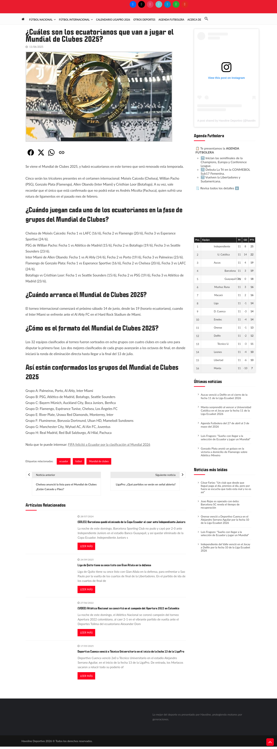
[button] (208, 18)
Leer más (86, 547)
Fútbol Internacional (74, 19)
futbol (79, 461)
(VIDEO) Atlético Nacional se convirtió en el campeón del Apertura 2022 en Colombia (128, 610)
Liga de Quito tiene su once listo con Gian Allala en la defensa (114, 566)
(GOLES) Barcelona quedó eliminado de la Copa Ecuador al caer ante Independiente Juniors (131, 522)
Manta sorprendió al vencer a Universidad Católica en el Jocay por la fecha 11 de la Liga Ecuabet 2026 (226, 410)
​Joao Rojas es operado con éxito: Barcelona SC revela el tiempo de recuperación (221, 505)
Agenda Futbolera (171, 19)
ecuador (63, 461)
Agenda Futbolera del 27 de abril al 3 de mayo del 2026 (225, 424)
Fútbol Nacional (41, 19)
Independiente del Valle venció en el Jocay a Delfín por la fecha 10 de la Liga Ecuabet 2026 (224, 550)
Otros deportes (144, 19)
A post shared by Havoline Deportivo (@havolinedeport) (231, 120)
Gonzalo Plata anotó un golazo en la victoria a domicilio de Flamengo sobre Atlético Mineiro (224, 452)
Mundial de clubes (100, 461)
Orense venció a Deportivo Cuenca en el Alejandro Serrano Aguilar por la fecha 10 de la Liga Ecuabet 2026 (225, 521)
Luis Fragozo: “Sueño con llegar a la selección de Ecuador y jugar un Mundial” (225, 437)
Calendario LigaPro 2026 (113, 19)
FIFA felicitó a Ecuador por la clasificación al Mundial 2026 (110, 444)
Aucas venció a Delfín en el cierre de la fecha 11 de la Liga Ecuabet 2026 (224, 396)
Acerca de (194, 19)
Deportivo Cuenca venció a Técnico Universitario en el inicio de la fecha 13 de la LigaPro (131, 653)
